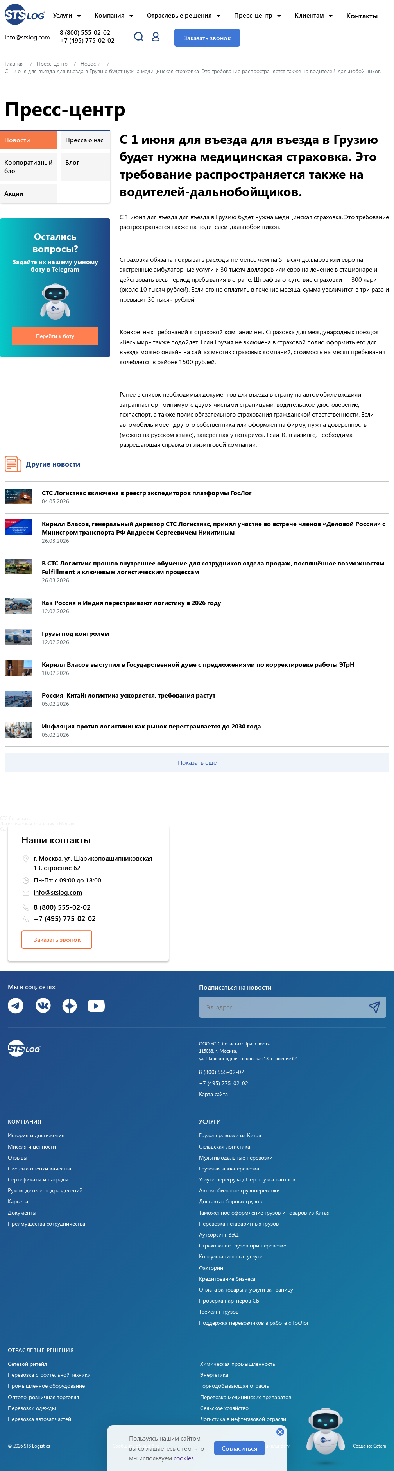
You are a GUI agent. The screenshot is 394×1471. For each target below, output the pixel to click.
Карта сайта (213, 1094)
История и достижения (36, 1135)
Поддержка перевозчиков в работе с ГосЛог (254, 1322)
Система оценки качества (39, 1168)
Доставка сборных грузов (230, 1201)
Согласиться (240, 1448)
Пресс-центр (253, 15)
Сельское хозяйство (224, 1408)
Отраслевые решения (179, 15)
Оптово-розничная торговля (43, 1397)
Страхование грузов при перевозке (242, 1245)
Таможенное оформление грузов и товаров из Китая (264, 1212)
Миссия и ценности (32, 1146)
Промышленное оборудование (46, 1385)
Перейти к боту (55, 336)
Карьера (18, 1201)
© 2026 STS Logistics (29, 1445)
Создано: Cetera (369, 1445)
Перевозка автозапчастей (39, 1419)
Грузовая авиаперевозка (229, 1168)
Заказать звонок (207, 38)
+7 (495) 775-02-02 (87, 40)
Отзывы (17, 1157)
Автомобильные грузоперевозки (239, 1190)
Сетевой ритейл (27, 1363)
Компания (110, 15)
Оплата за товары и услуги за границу (246, 1289)
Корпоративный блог (28, 166)
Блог (72, 162)
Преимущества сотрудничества (46, 1223)
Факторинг (212, 1267)
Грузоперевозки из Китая (230, 1135)
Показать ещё (197, 762)
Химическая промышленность (237, 1363)
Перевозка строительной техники (49, 1374)
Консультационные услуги (231, 1256)
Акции (13, 193)
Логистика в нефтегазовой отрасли (243, 1419)
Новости (17, 140)
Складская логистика (224, 1146)
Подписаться (374, 1007)
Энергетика (214, 1374)
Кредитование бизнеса (227, 1278)
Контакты (362, 15)
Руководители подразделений (45, 1190)
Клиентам (309, 15)
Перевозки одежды (32, 1408)
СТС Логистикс (15, 818)
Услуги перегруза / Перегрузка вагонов (247, 1179)
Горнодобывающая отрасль (234, 1385)
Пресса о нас (84, 140)
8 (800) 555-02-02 (85, 32)
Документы (22, 1212)
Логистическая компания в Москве (37, 823)
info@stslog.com (27, 37)
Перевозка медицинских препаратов (245, 1397)
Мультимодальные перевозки (235, 1157)
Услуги (62, 15)
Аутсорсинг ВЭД (219, 1234)
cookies (184, 1458)
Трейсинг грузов (218, 1311)
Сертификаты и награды (38, 1179)
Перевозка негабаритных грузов (239, 1223)
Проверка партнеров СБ (229, 1300)
